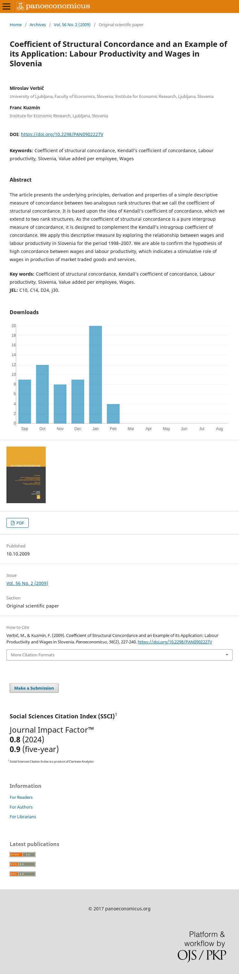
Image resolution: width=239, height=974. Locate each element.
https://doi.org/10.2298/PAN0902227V (62, 134)
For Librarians (23, 817)
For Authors (21, 807)
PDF (19, 523)
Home (16, 24)
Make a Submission (34, 688)
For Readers (21, 797)
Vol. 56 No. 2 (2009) (72, 24)
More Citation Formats (33, 655)
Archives (38, 24)
